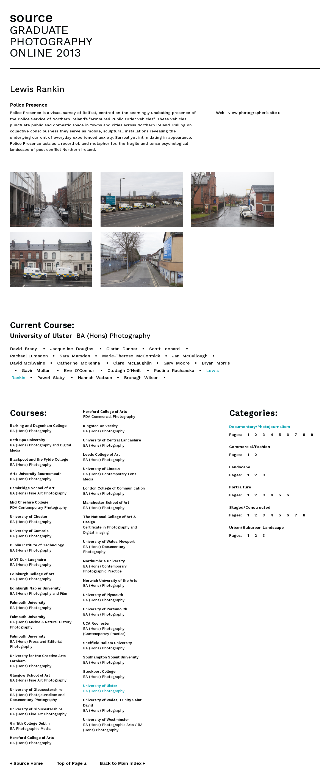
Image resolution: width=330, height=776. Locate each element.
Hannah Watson (95, 377)
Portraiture (240, 487)
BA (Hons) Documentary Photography (109, 546)
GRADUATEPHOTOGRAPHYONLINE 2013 (51, 41)
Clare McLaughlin (132, 363)
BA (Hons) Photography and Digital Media (40, 445)
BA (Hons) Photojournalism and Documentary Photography (37, 695)
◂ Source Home (26, 763)
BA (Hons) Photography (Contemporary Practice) (104, 628)
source (31, 17)
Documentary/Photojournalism (259, 426)
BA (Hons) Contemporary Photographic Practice (105, 566)
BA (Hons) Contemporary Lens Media (109, 474)
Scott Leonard (165, 348)
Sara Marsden (75, 355)
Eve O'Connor (80, 370)
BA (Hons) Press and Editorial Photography (36, 641)
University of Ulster (80, 336)
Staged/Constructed (249, 507)
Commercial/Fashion (249, 446)
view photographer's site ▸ (254, 112)
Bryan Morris (216, 363)
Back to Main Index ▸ (122, 763)
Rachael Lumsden (29, 355)
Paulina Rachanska (174, 370)
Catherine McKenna (79, 363)
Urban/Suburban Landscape (256, 527)
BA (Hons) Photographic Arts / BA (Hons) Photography (113, 724)
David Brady (24, 348)
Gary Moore (176, 363)
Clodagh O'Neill (124, 370)
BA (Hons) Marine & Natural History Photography (40, 622)
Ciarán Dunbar (121, 348)
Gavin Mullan (37, 370)
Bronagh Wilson (141, 377)
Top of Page (71, 763)
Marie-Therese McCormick (131, 355)
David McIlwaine (27, 363)
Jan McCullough (189, 355)
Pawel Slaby (51, 377)
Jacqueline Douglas (72, 348)
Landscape (239, 467)
